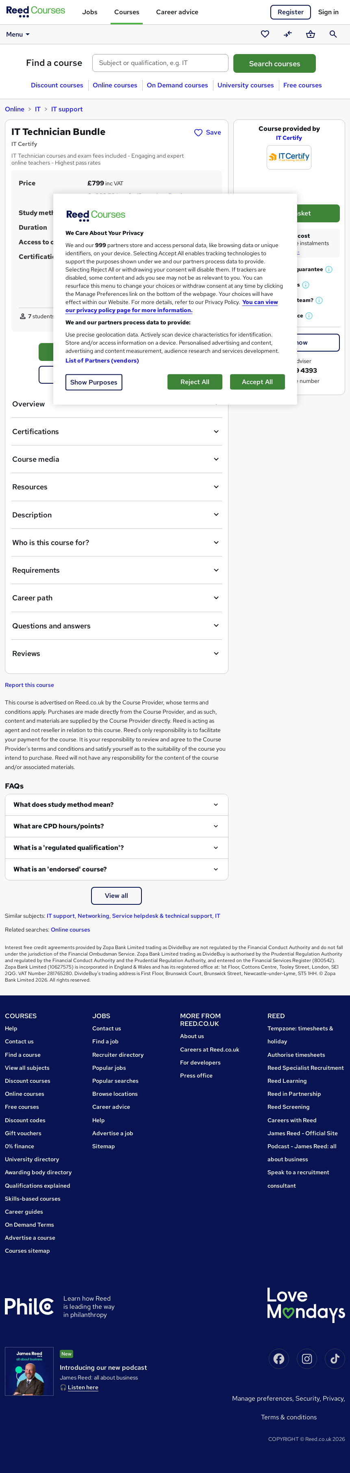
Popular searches (115, 1080)
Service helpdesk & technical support (162, 915)
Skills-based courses (33, 1198)
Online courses (115, 85)
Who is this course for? (116, 542)
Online (14, 109)
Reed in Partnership (294, 1093)
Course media (116, 459)
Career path (116, 598)
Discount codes (25, 1120)
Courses (126, 12)
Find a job (105, 1041)
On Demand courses (177, 85)
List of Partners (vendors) (102, 360)
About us (192, 1036)
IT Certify (289, 137)
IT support (67, 109)
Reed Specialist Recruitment (305, 1067)
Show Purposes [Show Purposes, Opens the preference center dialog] (93, 382)
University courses (245, 85)
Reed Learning (287, 1080)
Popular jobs (109, 1067)
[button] (329, 269)
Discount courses (57, 85)
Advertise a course (30, 1237)
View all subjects (27, 1067)
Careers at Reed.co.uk (209, 1049)
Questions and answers (116, 625)
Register (291, 12)
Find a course (54, 63)
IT (38, 109)
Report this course (29, 685)
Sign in (328, 12)
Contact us (19, 1041)
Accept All (257, 381)
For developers (200, 1062)
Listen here (83, 1387)
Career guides (24, 1211)
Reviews (116, 653)
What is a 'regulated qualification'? (68, 847)
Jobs (90, 12)
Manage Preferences (262, 1398)
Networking (93, 915)
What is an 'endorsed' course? (60, 869)
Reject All (194, 381)
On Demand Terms (29, 1224)
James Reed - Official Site (302, 1133)
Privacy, (334, 1398)
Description (116, 514)
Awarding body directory (38, 1172)
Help (11, 1028)
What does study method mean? (63, 804)
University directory (32, 1159)
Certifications (116, 432)
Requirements (116, 570)
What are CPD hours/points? (58, 826)
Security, (309, 1398)
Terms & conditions (289, 1417)
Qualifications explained (37, 1185)
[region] (175, 298)
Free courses (302, 85)
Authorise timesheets (296, 1054)
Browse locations (115, 1093)
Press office (196, 1075)
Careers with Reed (292, 1120)
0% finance (19, 1146)
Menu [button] (19, 34)
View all (116, 895)
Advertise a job (112, 1133)
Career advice (177, 12)
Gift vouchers (23, 1133)
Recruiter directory (118, 1054)
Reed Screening (288, 1106)
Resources (116, 487)
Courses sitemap (27, 1250)
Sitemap (103, 1146)
